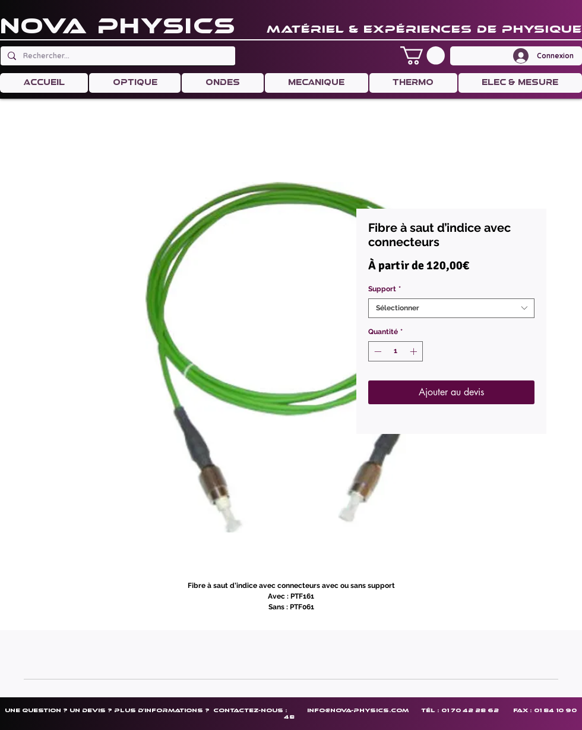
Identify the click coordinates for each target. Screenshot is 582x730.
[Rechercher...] (116, 55)
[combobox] (451, 308)
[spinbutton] (395, 351)
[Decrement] (376, 351)
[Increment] (414, 351)
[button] (422, 55)
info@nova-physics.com (358, 710)
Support (384, 289)
